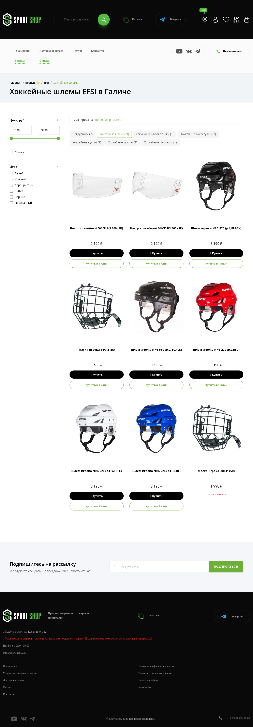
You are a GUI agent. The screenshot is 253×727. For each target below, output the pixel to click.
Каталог (133, 19)
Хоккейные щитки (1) (87, 142)
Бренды (20, 60)
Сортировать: (83, 120)
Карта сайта (145, 685)
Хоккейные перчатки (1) (160, 142)
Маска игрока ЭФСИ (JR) (96, 349)
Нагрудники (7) (83, 134)
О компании (22, 50)
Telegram (170, 19)
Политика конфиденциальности (157, 664)
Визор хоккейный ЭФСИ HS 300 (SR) (96, 228)
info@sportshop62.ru (15, 651)
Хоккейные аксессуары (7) (198, 134)
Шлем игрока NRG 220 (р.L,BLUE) (156, 471)
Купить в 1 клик (96, 263)
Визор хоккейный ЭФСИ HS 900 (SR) (156, 228)
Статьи (77, 50)
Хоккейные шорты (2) (122, 142)
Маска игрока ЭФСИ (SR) (216, 471)
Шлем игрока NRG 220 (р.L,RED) (216, 349)
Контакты (97, 50)
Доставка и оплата (51, 50)
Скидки (44, 60)
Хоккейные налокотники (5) (155, 134)
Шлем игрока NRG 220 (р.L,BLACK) (216, 228)
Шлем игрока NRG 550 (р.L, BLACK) (156, 349)
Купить (97, 253)
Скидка (17, 152)
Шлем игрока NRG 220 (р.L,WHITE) (96, 471)
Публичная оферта (149, 678)
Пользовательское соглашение (156, 671)
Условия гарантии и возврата (20, 671)
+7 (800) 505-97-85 (238, 716)
